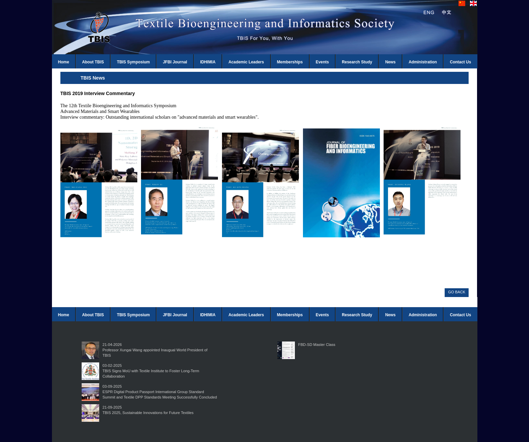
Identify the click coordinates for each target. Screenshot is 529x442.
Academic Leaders (246, 62)
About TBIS (93, 62)
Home (63, 62)
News (390, 62)
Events (322, 62)
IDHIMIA (208, 62)
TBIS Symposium (133, 62)
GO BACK (456, 292)
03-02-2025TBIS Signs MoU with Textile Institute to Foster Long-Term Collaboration (151, 370)
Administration (423, 62)
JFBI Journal (175, 62)
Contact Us (460, 62)
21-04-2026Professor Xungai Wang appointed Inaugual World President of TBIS (155, 350)
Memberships (290, 62)
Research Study (357, 62)
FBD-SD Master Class (316, 345)
